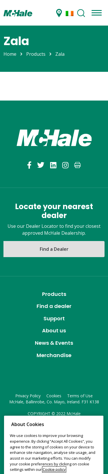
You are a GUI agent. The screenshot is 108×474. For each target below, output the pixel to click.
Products (36, 54)
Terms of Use (80, 395)
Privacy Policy (28, 395)
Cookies (53, 395)
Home (9, 54)
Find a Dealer (54, 249)
